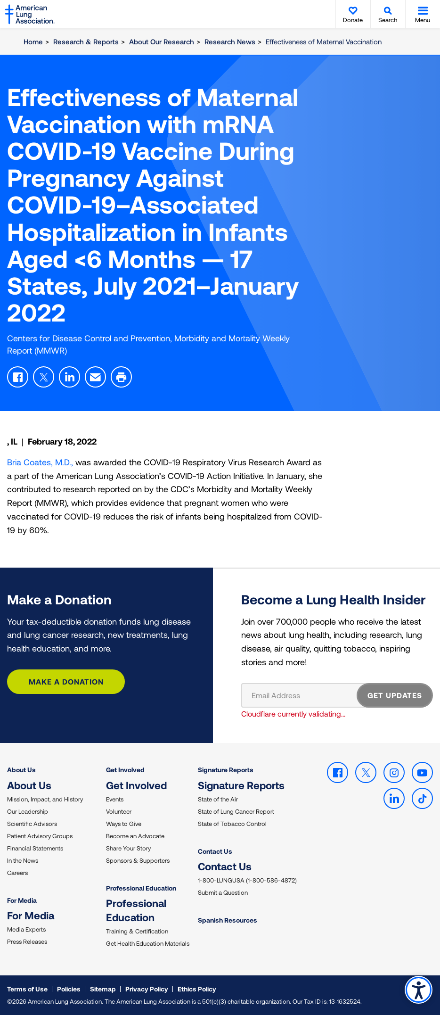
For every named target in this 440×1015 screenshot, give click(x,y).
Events (114, 799)
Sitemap (103, 989)
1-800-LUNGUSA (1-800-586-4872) (247, 880)
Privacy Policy (146, 989)
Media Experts (26, 929)
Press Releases (27, 941)
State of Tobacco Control (232, 823)
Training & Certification (137, 931)
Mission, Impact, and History (45, 799)
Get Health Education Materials (147, 943)
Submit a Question (223, 892)
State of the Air (218, 799)
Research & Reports (86, 41)
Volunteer (118, 811)
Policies (69, 989)
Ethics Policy (197, 989)
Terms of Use (27, 989)
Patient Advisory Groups (40, 836)
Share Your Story (128, 848)
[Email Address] (304, 695)
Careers (17, 872)
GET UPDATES (394, 695)
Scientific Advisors (32, 823)
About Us (21, 770)
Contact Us (215, 851)
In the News (22, 860)
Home (33, 41)
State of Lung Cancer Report (236, 811)
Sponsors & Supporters (138, 860)
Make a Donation (66, 681)
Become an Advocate (135, 836)
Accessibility (419, 990)
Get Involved (125, 770)
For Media (22, 900)
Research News (229, 41)
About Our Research (161, 41)
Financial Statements (35, 848)
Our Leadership (27, 811)
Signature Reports (225, 770)
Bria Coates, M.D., (40, 462)
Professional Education (141, 888)
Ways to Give (123, 823)
